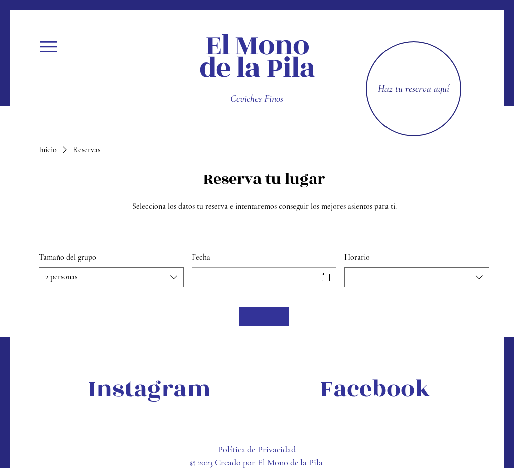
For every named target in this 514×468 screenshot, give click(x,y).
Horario (357, 257)
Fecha (201, 257)
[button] (48, 46)
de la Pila (257, 68)
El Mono (257, 45)
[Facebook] (375, 389)
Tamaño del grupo (67, 257)
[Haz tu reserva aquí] (413, 88)
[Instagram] (149, 389)
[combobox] (111, 277)
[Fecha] (255, 277)
